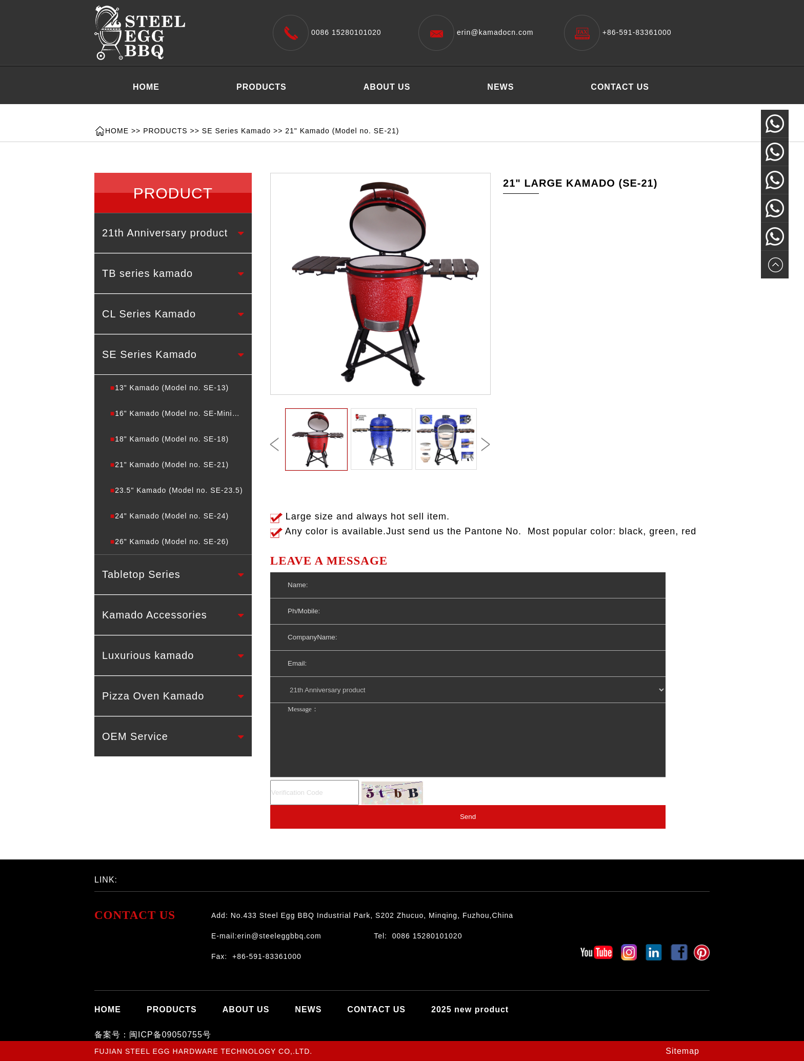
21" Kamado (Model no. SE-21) (342, 131)
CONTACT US (620, 87)
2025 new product (171, 112)
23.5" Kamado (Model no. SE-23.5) (176, 490)
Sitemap (682, 1051)
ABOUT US (387, 87)
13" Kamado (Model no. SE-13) (169, 388)
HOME (146, 87)
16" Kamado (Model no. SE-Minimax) (180, 413)
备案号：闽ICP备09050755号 (152, 1034)
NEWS (500, 87)
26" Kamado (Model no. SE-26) (169, 541)
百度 (169, 877)
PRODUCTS (261, 87)
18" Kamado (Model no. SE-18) (169, 439)
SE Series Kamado (236, 131)
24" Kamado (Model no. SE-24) (169, 516)
